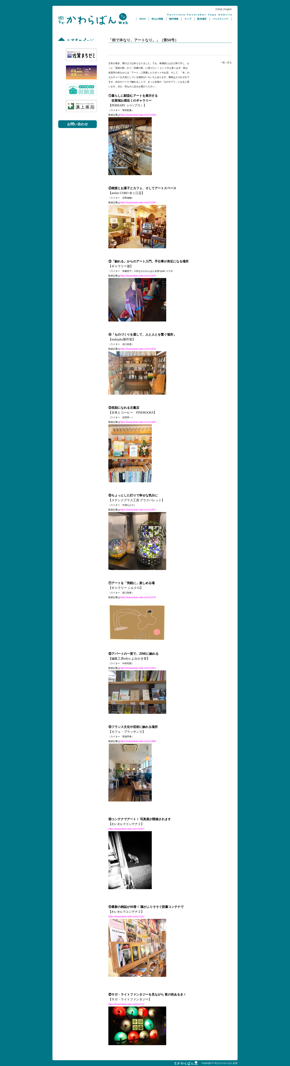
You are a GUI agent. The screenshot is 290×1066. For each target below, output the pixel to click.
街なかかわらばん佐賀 (93, 19)
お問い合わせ (77, 124)
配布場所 (202, 19)
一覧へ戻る (226, 62)
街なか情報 (157, 19)
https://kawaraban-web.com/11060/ (138, 422)
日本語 (218, 9)
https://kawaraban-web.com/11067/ (138, 509)
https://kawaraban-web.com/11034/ (138, 202)
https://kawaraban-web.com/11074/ (138, 597)
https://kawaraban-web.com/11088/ (138, 741)
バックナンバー (220, 19)
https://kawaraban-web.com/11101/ (126, 916)
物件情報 (173, 19)
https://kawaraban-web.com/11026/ (138, 115)
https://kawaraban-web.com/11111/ (126, 1004)
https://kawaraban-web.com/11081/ (138, 668)
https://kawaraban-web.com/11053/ (138, 349)
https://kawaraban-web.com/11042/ (138, 275)
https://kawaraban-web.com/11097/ (126, 829)
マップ (187, 19)
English (228, 9)
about (142, 18)
